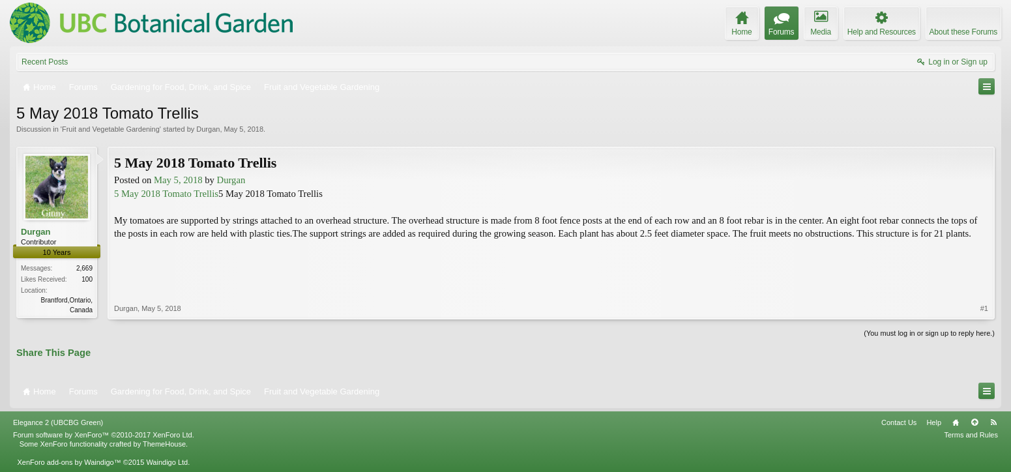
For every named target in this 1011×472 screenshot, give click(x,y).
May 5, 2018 (178, 180)
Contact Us (898, 422)
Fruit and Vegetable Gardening (111, 129)
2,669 (84, 268)
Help (933, 422)
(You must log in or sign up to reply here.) (929, 333)
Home (955, 422)
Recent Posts (45, 61)
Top (974, 422)
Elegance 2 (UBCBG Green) (58, 422)
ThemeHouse (164, 444)
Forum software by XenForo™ (103, 435)
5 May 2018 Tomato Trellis (166, 193)
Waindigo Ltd (167, 462)
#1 (984, 308)
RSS (993, 422)
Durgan (208, 129)
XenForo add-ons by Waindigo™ (69, 462)
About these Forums (963, 32)
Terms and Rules (971, 435)
